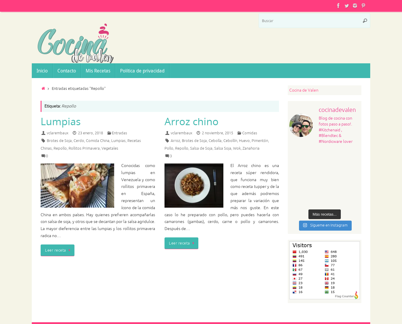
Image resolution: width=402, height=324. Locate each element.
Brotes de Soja (59, 140)
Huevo (244, 140)
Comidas (249, 133)
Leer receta (58, 250)
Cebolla (215, 140)
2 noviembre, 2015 (217, 133)
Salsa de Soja (201, 148)
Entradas (119, 133)
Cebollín (230, 140)
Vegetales (110, 148)
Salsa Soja (222, 148)
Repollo (60, 148)
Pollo (169, 148)
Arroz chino (192, 121)
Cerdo (79, 140)
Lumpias (61, 121)
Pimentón (260, 140)
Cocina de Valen (303, 90)
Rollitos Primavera (84, 148)
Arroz (175, 140)
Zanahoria (251, 148)
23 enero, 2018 (90, 133)
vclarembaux (57, 133)
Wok (237, 148)
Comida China (97, 140)
